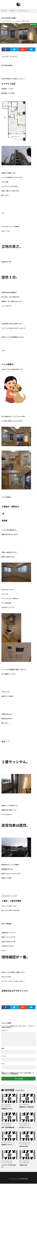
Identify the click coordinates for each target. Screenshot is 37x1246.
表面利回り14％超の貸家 (26, 1107)
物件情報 (12, 10)
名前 (3, 1048)
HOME (5, 10)
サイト (3, 1063)
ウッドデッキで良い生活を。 (8, 1166)
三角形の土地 (23, 1165)
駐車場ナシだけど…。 (7, 1144)
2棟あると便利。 (24, 1146)
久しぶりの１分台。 (22, 10)
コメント (4, 1030)
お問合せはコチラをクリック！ (15, 991)
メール (3, 1056)
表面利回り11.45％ (7, 1108)
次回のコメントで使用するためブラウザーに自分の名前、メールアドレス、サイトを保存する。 (18, 1073)
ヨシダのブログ (23, 1178)
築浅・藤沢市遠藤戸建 (7, 1127)
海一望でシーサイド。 (25, 1127)
